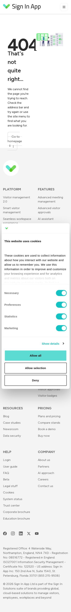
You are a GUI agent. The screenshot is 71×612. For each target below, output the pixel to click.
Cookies (8, 492)
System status (12, 499)
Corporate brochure (16, 512)
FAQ (6, 473)
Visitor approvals (49, 389)
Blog (6, 416)
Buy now (44, 435)
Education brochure (16, 518)
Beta (6, 479)
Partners (43, 466)
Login (7, 460)
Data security (12, 435)
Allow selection (35, 367)
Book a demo (47, 429)
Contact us (45, 486)
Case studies (12, 422)
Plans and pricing (49, 416)
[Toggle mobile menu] (64, 7)
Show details (50, 343)
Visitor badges (47, 395)
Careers (43, 479)
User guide (10, 466)
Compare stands (49, 422)
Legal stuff (10, 486)
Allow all (35, 355)
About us (44, 460)
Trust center (11, 505)
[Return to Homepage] (22, 7)
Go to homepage (15, 141)
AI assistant (46, 219)
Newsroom (10, 429)
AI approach (46, 473)
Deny (35, 380)
